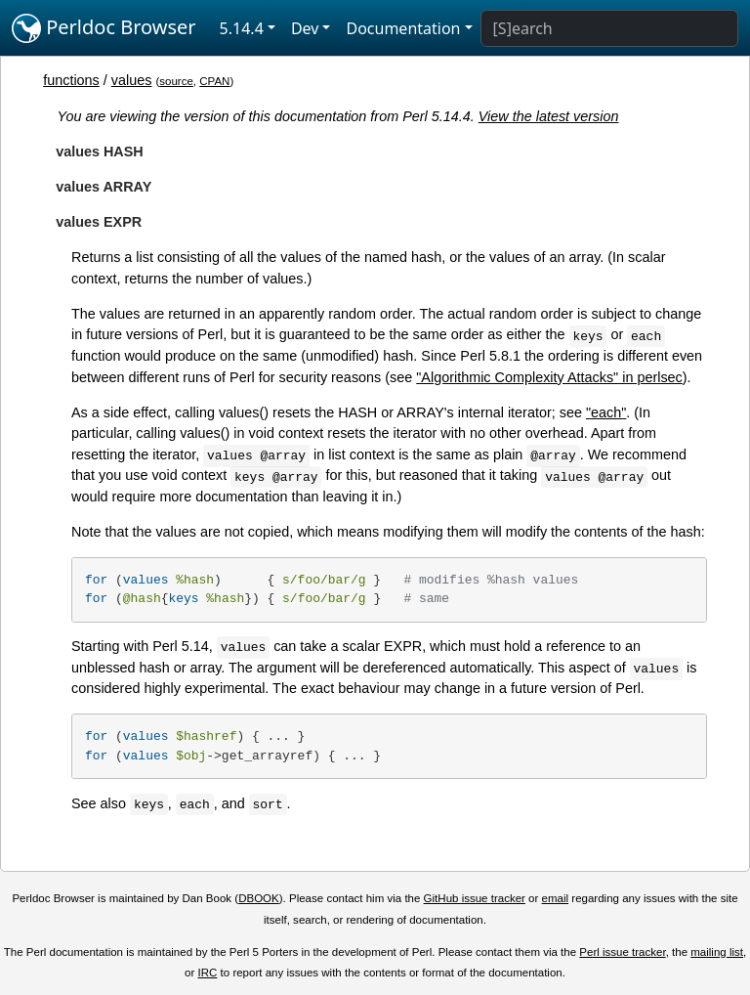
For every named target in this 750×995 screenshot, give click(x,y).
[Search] (609, 28)
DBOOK (258, 898)
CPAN (214, 81)
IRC (208, 972)
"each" (606, 412)
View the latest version (549, 116)
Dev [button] (305, 28)
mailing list (716, 952)
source (176, 81)
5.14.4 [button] (242, 28)
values (131, 80)
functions (71, 80)
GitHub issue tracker (474, 898)
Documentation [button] (403, 28)
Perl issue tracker (622, 952)
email (555, 898)
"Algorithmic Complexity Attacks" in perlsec (549, 377)
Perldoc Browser (104, 28)
